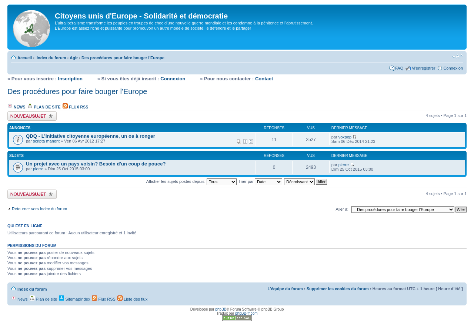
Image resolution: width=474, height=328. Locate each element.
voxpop (344, 137)
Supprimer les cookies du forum (338, 289)
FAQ (399, 68)
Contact (264, 78)
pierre (38, 169)
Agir (74, 58)
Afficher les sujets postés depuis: (191, 181)
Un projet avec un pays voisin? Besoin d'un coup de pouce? (96, 164)
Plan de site (43, 107)
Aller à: (342, 209)
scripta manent (46, 141)
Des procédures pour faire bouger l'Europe (122, 58)
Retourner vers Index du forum (39, 209)
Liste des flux (132, 299)
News (16, 107)
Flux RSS (75, 107)
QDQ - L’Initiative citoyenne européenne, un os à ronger (90, 136)
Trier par (260, 181)
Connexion (453, 68)
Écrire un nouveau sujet (32, 116)
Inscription (70, 78)
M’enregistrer (423, 68)
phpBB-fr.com (246, 313)
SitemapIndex (74, 299)
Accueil (24, 58)
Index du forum (51, 58)
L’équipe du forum (285, 289)
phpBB (220, 309)
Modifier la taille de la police (457, 56)
